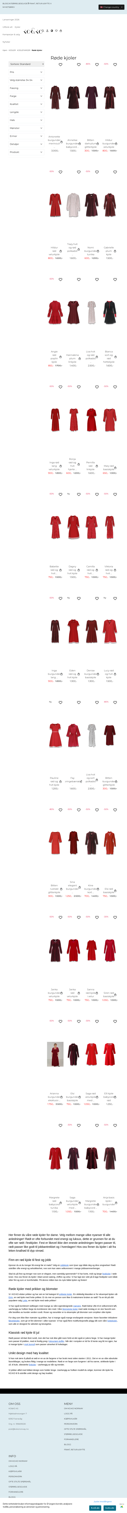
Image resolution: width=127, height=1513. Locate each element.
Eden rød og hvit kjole (73, 674)
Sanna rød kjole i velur (92, 993)
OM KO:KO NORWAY (73, 1409)
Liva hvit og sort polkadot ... (92, 779)
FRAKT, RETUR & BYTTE (74, 1450)
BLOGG (67, 1445)
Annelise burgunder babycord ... (73, 143)
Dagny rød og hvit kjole (73, 570)
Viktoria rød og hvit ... (110, 570)
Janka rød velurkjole (73, 993)
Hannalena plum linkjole (73, 358)
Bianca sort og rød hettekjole (110, 356)
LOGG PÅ (68, 1414)
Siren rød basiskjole (110, 995)
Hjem (5, 50)
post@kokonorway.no (19, 1429)
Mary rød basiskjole (110, 468)
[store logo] (32, 31)
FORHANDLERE (71, 1439)
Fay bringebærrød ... (73, 781)
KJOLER (12, 50)
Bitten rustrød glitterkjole (55, 889)
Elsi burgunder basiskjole (73, 1097)
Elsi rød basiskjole (110, 891)
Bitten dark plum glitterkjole (91, 143)
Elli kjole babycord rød (110, 1097)
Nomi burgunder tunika (91, 251)
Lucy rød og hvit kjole (110, 674)
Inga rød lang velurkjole (55, 466)
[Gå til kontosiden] (47, 31)
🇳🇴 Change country (109, 7)
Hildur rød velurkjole (55, 251)
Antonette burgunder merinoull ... (55, 141)
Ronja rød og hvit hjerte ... (74, 464)
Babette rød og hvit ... (55, 570)
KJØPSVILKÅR (70, 1419)
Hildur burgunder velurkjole (110, 143)
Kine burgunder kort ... (91, 889)
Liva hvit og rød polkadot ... (92, 356)
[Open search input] (43, 31)
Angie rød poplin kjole (56, 356)
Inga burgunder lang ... (55, 674)
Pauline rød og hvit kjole (55, 781)
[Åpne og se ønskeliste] (56, 31)
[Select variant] (61, 142)
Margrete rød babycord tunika (55, 1202)
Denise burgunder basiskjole (91, 674)
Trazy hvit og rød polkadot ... (73, 249)
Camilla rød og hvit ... (92, 570)
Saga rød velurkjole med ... (91, 1097)
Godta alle (109, 1508)
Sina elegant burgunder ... (73, 887)
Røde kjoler (37, 50)
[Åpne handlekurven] (61, 31)
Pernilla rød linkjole (92, 466)
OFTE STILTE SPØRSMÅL (75, 1429)
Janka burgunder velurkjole (55, 993)
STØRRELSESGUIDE (73, 1434)
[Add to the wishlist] (60, 64)
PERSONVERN (70, 1424)
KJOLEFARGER (24, 50)
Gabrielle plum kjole (110, 251)
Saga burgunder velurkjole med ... (73, 1202)
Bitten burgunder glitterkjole (110, 781)
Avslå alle (95, 1508)
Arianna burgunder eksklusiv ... (55, 1097)
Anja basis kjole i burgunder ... (110, 1202)
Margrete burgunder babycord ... (91, 1204)
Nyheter (6, 42)
